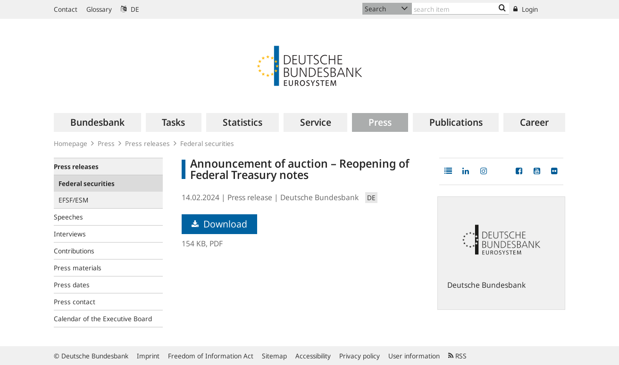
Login (525, 9)
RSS (457, 355)
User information (414, 355)
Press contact (74, 301)
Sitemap (274, 355)
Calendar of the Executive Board (103, 318)
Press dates (72, 284)
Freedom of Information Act (210, 355)
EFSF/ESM (73, 199)
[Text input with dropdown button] (460, 9)
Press (106, 143)
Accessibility (313, 355)
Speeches (68, 216)
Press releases (147, 143)
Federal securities (207, 143)
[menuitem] (97, 122)
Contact (65, 9)
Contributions (74, 250)
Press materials (77, 267)
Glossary (99, 9)
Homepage (70, 143)
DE (130, 9)
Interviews (70, 233)
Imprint (148, 355)
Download (219, 224)
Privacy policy (359, 355)
